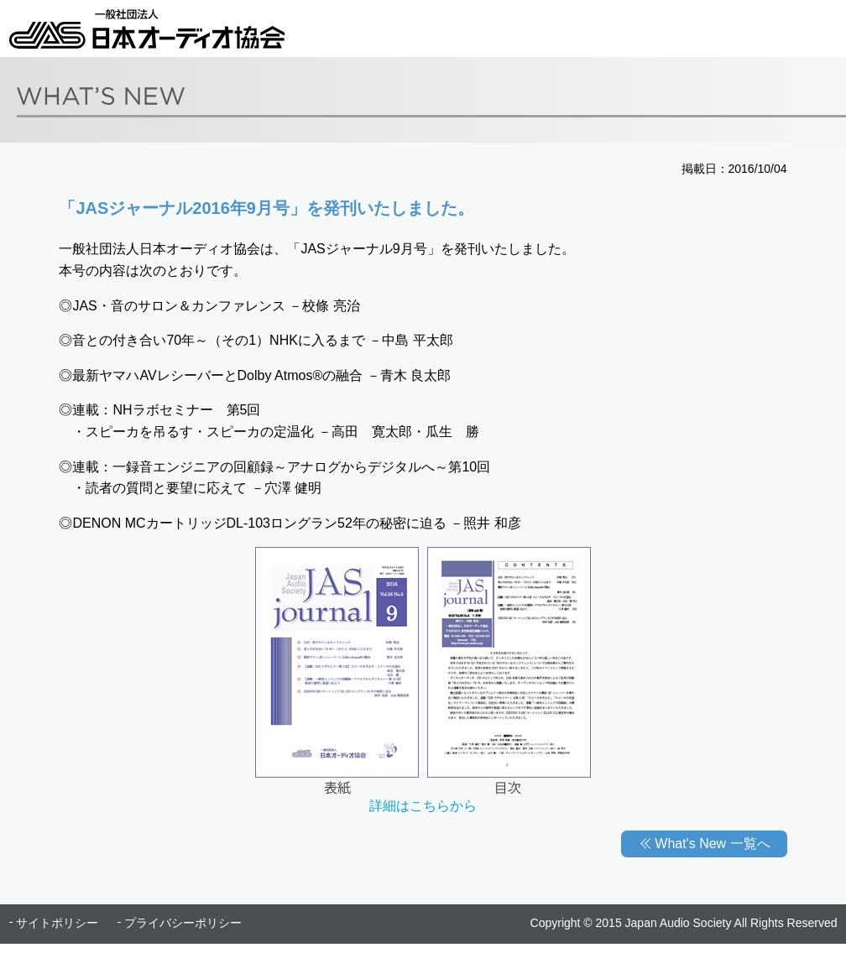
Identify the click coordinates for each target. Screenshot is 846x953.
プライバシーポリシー (183, 923)
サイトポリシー (57, 923)
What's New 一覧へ (712, 843)
